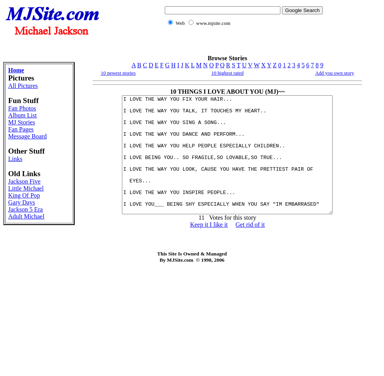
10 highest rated (227, 73)
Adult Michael (26, 216)
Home (16, 70)
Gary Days (21, 202)
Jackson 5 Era (25, 209)
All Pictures (23, 85)
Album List (22, 115)
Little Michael (26, 188)
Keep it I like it (209, 248)
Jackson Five (24, 181)
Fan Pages (20, 129)
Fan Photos (22, 108)
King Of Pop (24, 195)
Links (15, 159)
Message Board (27, 136)
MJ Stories (21, 122)
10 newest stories (118, 73)
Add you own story (334, 73)
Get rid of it (250, 248)
